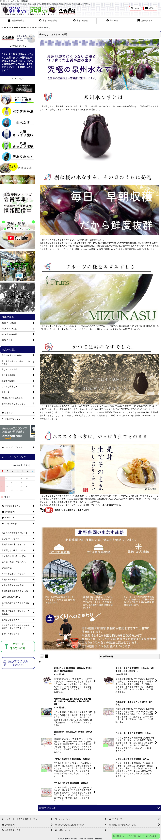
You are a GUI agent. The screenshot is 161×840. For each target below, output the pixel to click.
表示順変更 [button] (106, 656)
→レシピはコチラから (111, 505)
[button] (16, 21)
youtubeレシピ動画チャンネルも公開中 (64, 509)
